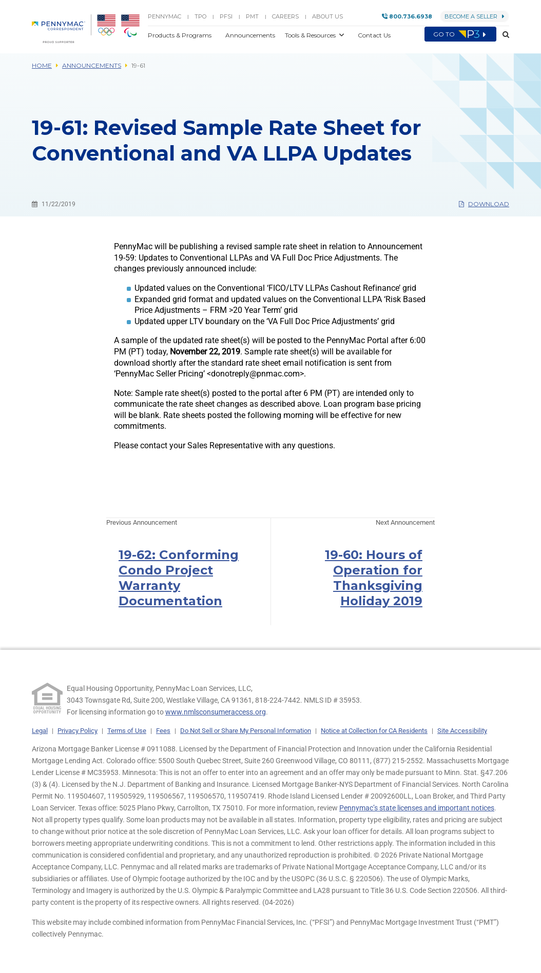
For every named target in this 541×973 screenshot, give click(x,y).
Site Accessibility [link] (462, 730)
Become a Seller (475, 16)
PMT (252, 16)
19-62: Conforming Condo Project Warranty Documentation (179, 577)
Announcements (91, 65)
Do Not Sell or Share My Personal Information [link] (245, 730)
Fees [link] (163, 730)
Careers (285, 16)
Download (484, 204)
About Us (327, 16)
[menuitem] (61, 28)
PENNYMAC (164, 16)
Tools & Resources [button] (311, 35)
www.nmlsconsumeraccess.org (215, 712)
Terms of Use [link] (126, 730)
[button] (502, 35)
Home (42, 65)
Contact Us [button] (374, 35)
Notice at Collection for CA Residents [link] (374, 730)
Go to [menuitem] (460, 34)
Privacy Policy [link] (77, 730)
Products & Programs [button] (180, 35)
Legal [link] (40, 730)
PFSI (226, 16)
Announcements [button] (251, 35)
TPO (200, 16)
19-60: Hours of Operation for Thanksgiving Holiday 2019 (373, 577)
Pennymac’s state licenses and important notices (416, 808)
